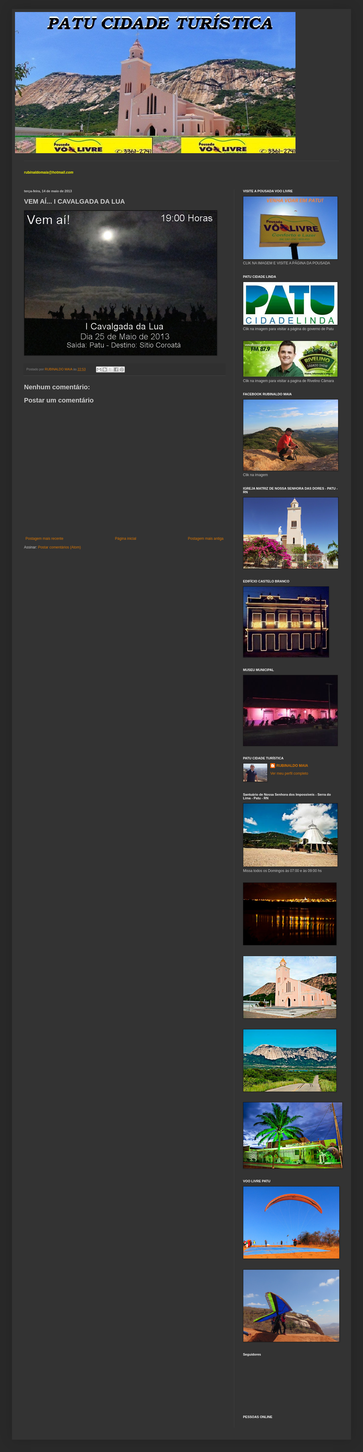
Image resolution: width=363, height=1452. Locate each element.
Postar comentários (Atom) (59, 547)
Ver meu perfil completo (289, 773)
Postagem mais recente (44, 538)
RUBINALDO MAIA (292, 766)
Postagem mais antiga (206, 538)
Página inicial (125, 538)
